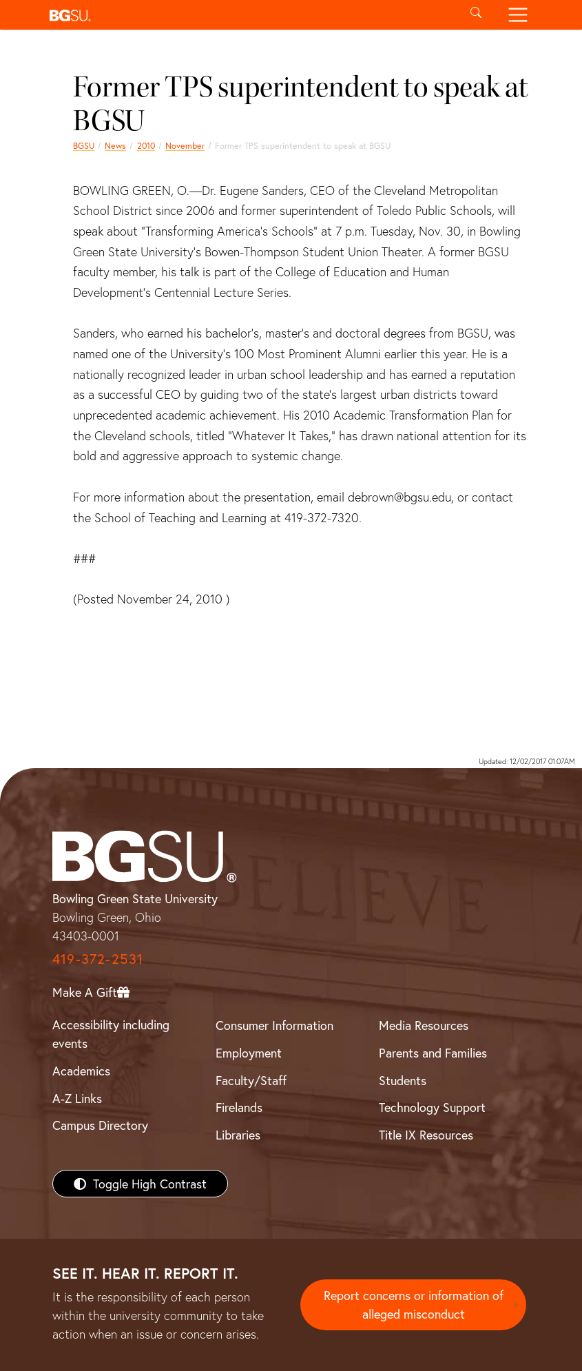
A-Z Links (77, 1098)
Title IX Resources (426, 1134)
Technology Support (432, 1107)
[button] (249, 14)
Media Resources (423, 1025)
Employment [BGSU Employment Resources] (249, 1052)
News (115, 145)
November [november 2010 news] (185, 145)
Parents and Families (433, 1052)
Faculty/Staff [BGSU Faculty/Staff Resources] (251, 1080)
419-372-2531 (97, 958)
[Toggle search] (476, 15)
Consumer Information (274, 1025)
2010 (146, 145)
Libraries (238, 1134)
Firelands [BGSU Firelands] (239, 1107)
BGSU (83, 145)
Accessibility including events (110, 1033)
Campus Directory (100, 1125)
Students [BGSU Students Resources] (402, 1080)
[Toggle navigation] (518, 15)
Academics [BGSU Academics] (81, 1070)
